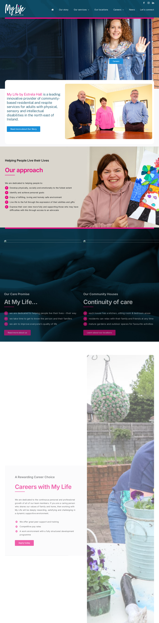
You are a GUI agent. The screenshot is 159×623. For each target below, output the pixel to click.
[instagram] (149, 3)
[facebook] (144, 3)
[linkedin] (153, 3)
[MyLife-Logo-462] (15, 5)
